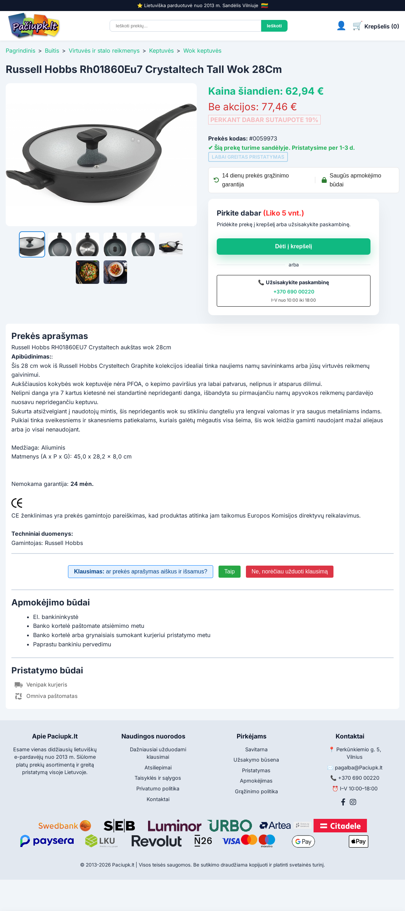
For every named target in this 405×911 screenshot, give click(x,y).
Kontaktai (158, 799)
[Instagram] (353, 802)
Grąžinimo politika (256, 791)
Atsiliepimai (158, 767)
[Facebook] (343, 802)
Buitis (52, 50)
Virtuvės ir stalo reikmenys (104, 50)
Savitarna (256, 749)
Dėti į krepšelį (293, 246)
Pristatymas (256, 770)
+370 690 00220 (293, 291)
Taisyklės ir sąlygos (158, 778)
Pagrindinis (20, 50)
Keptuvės (161, 50)
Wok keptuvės (202, 50)
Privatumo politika (157, 788)
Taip (229, 571)
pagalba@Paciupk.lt (359, 767)
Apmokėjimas (256, 781)
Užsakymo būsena (256, 760)
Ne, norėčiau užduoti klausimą (290, 571)
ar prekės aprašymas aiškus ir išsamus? (140, 571)
